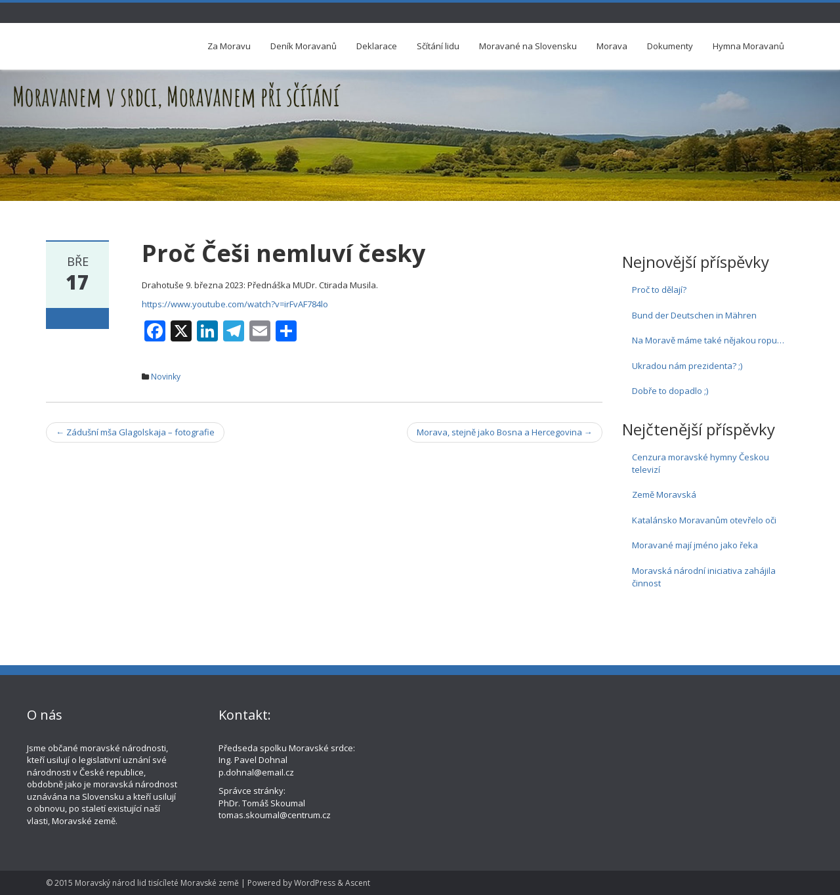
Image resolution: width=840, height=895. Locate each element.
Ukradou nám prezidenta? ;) (687, 366)
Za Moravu (229, 46)
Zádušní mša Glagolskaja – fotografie (135, 432)
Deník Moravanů (303, 46)
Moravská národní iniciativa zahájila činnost (704, 577)
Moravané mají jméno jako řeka (695, 545)
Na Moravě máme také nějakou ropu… (708, 340)
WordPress (314, 882)
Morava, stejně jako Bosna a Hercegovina (505, 432)
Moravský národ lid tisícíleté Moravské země (157, 882)
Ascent (357, 882)
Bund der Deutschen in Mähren (694, 315)
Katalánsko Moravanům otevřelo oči (704, 520)
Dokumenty (670, 46)
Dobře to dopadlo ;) (670, 391)
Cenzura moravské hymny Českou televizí (700, 463)
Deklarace (376, 46)
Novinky (165, 376)
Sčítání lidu (438, 46)
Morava (612, 46)
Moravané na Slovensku (528, 46)
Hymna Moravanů (748, 46)
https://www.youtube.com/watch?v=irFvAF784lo (235, 304)
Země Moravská (664, 494)
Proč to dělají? (659, 289)
